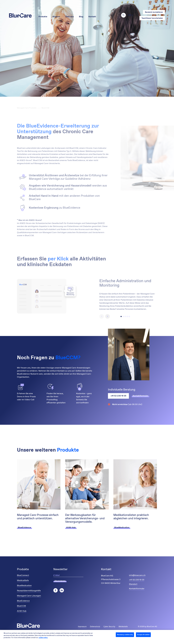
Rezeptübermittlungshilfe (29, 590)
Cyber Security (109, 626)
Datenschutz (95, 626)
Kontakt (92, 17)
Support (56, 17)
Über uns (69, 17)
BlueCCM (21, 606)
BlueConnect (23, 575)
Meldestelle (123, 626)
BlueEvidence (23, 601)
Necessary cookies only (125, 634)
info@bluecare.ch (137, 575)
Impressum (82, 626)
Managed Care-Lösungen (29, 595)
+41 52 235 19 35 (118, 396)
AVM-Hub (21, 611)
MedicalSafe (23, 580)
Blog (81, 17)
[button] (121, 316)
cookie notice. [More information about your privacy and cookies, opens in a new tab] (43, 637)
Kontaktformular (136, 588)
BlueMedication (24, 585)
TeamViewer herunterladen (152, 18)
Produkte (43, 17)
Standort (133, 584)
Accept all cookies (143, 634)
